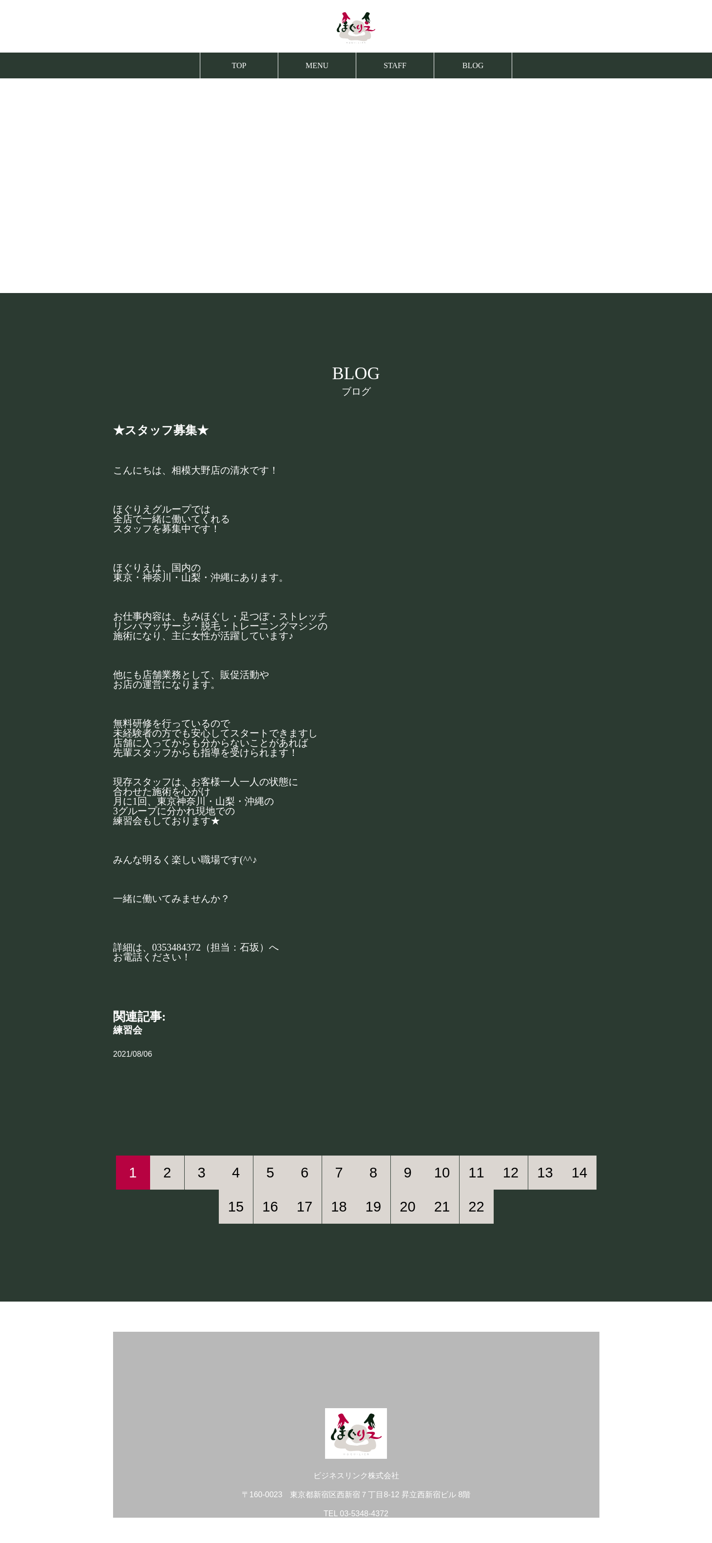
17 (304, 1206)
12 (511, 1172)
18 (338, 1206)
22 (476, 1206)
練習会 (127, 1030)
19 (373, 1206)
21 (442, 1206)
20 (407, 1206)
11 (476, 1172)
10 (442, 1172)
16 (270, 1206)
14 (579, 1172)
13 (545, 1172)
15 (236, 1206)
